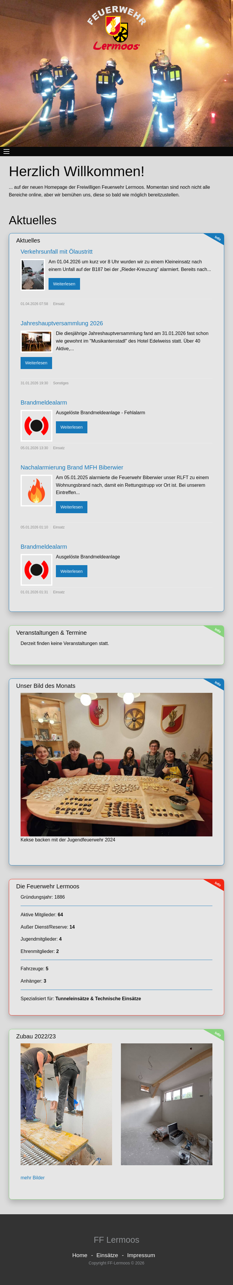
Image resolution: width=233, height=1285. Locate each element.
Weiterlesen (64, 284)
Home (79, 1255)
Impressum (141, 1255)
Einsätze (107, 1255)
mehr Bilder (33, 1177)
